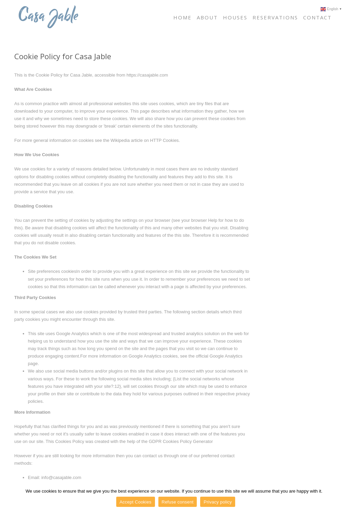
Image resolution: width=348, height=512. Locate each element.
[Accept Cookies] (339, 497)
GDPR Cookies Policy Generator (181, 441)
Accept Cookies (136, 502)
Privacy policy (218, 502)
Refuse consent (178, 502)
